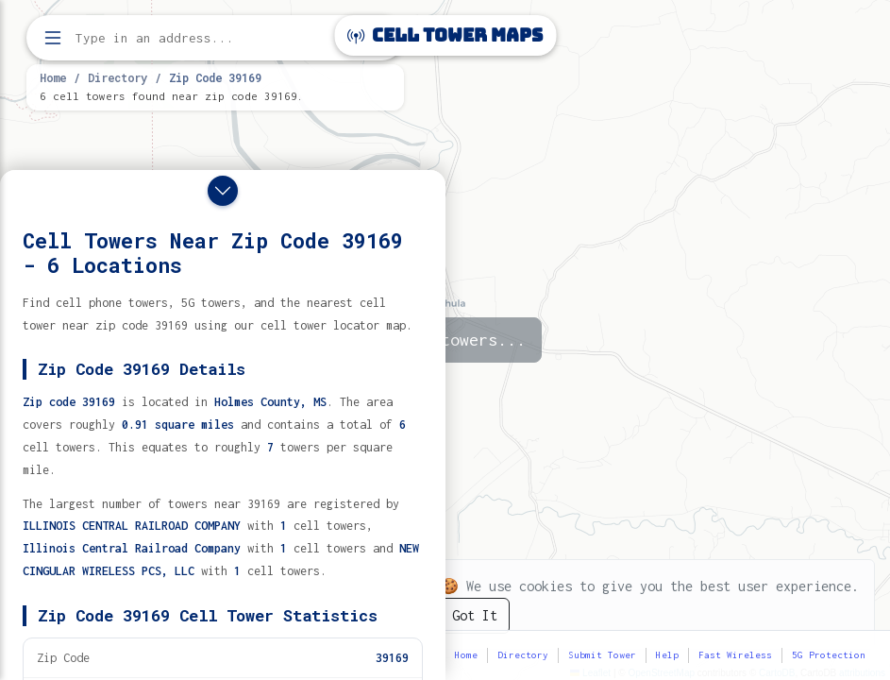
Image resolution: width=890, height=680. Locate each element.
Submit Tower (602, 655)
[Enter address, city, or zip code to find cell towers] (217, 38)
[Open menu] (53, 38)
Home (53, 77)
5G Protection (828, 655)
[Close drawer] (223, 191)
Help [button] (667, 655)
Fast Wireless (735, 655)
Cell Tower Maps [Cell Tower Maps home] (445, 35)
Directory (117, 77)
